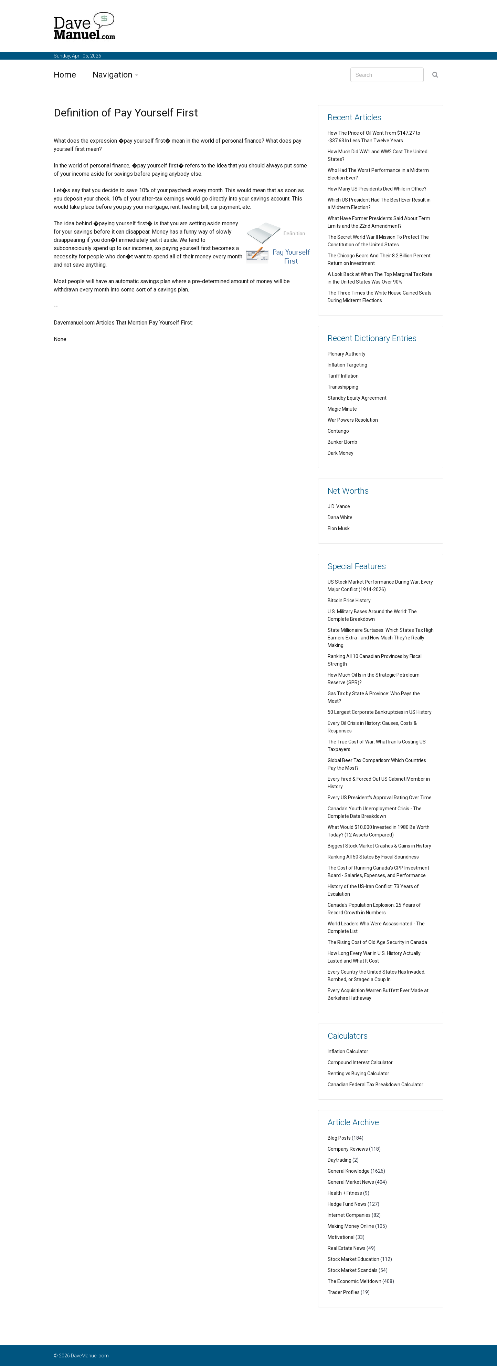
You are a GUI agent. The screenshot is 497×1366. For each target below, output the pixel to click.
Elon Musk (339, 528)
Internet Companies (349, 1215)
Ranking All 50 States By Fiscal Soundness (373, 857)
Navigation (113, 75)
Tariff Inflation (343, 376)
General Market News (351, 1182)
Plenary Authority (347, 354)
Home (65, 75)
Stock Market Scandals (353, 1270)
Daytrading (339, 1160)
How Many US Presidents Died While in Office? (377, 189)
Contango (338, 431)
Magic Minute (342, 409)
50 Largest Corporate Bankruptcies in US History (380, 712)
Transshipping (343, 387)
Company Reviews (348, 1149)
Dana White (340, 517)
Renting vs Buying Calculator (358, 1073)
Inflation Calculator (348, 1051)
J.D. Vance (339, 506)
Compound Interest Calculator (360, 1062)
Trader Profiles (344, 1292)
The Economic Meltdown (354, 1281)
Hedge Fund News (347, 1204)
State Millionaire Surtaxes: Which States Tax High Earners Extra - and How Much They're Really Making (381, 637)
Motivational (341, 1237)
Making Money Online (351, 1226)
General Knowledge (349, 1171)
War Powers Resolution (353, 420)
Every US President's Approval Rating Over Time (380, 797)
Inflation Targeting (347, 365)
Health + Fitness (345, 1193)
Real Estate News (347, 1248)
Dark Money (340, 453)
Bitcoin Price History (349, 600)
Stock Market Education (353, 1259)
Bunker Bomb (342, 442)
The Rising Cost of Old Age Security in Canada (377, 942)
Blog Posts (339, 1138)
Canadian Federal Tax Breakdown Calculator (375, 1084)
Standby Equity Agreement (357, 398)
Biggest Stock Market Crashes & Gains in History (379, 846)
